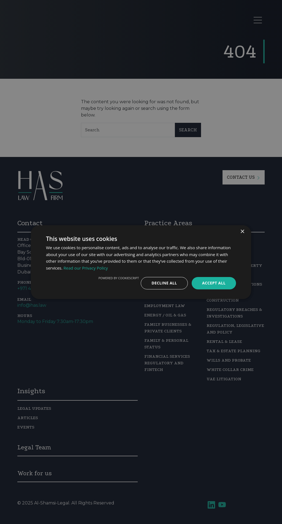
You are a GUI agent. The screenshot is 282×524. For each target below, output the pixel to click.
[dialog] (141, 262)
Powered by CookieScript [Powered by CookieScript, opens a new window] (118, 278)
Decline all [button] (164, 283)
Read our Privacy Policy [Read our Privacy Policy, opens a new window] (86, 268)
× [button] (242, 231)
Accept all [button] (214, 283)
